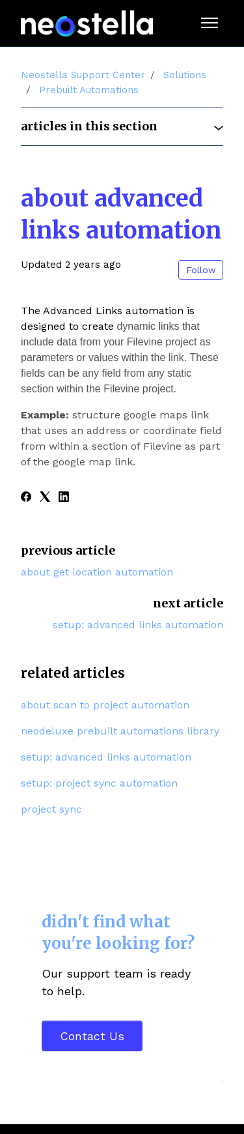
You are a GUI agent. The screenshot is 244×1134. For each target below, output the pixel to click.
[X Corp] (45, 498)
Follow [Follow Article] (201, 270)
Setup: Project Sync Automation (99, 783)
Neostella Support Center (83, 75)
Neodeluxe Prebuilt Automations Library (120, 731)
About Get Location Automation (97, 572)
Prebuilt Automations (89, 90)
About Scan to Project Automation (105, 705)
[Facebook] (26, 498)
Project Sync (51, 809)
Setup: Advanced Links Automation (138, 624)
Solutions (184, 75)
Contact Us (92, 1036)
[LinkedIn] (64, 498)
